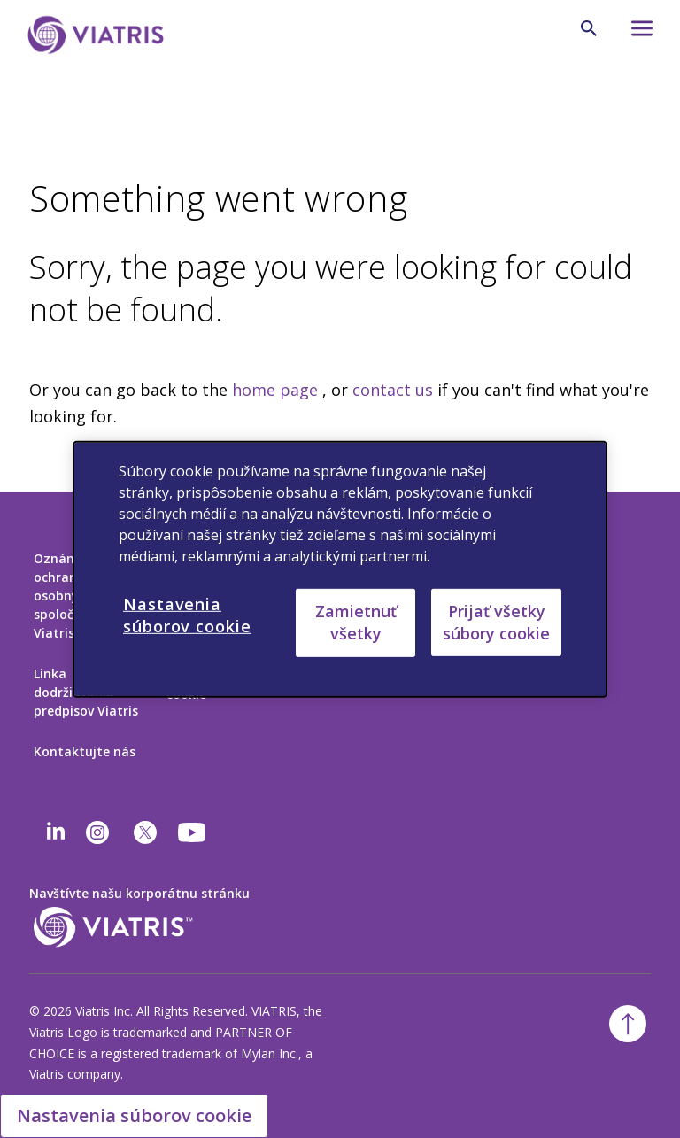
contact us (392, 389)
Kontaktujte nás (84, 751)
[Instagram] (97, 832)
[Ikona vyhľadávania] (588, 28)
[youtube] (193, 832)
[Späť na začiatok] (628, 1024)
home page (275, 389)
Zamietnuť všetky (356, 622)
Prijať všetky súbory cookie (496, 621)
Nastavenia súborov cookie (134, 1115)
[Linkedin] (56, 832)
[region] (340, 568)
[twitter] (145, 832)
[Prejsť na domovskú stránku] (95, 35)
